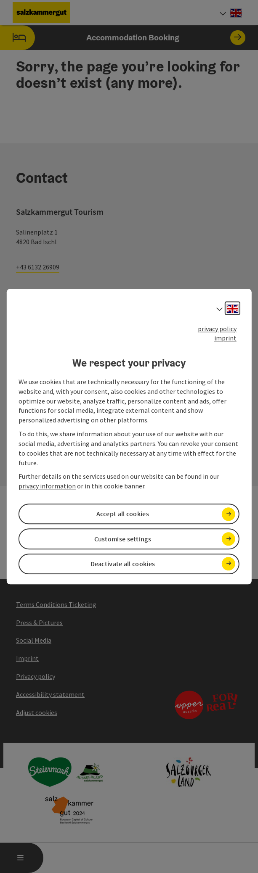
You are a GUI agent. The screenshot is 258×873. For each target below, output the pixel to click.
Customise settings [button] (122, 539)
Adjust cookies (36, 712)
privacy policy (217, 328)
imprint (225, 338)
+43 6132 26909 (37, 267)
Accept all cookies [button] (122, 514)
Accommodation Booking (122, 37)
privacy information (47, 486)
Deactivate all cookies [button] (122, 563)
